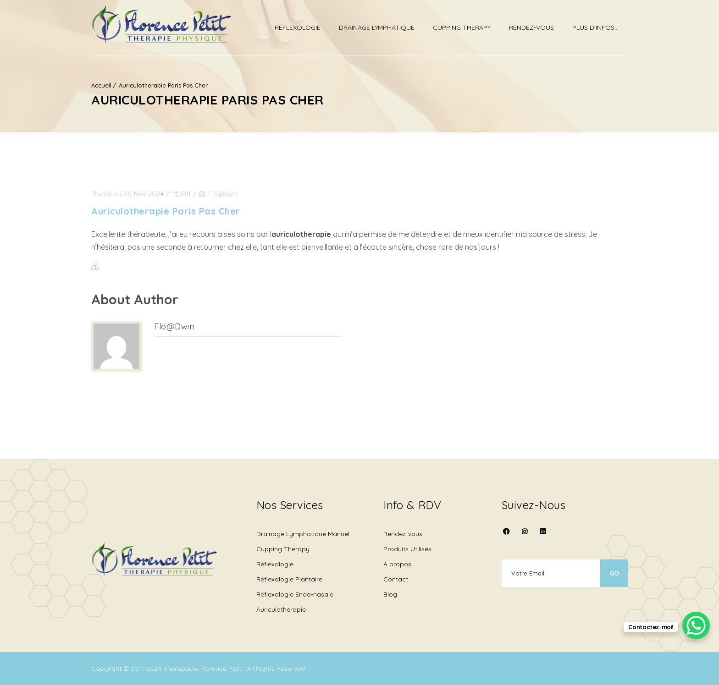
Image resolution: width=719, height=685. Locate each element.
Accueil (101, 85)
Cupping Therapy (283, 549)
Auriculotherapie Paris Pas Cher (163, 85)
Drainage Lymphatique (377, 27)
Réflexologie (298, 27)
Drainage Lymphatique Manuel (302, 534)
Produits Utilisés (407, 549)
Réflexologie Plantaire (289, 579)
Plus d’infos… (595, 27)
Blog (390, 594)
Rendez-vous (531, 27)
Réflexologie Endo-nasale (294, 594)
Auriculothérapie (281, 609)
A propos (397, 564)
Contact (395, 579)
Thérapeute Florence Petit (203, 668)
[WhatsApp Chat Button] (696, 625)
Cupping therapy (462, 27)
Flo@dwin (174, 326)
